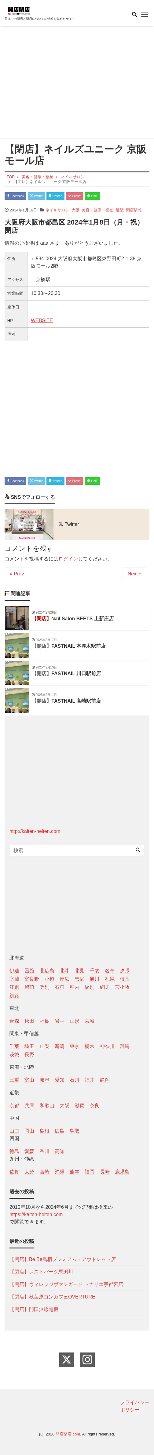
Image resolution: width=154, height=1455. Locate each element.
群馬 (125, 1046)
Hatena (55, 196)
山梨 (45, 1046)
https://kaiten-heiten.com (36, 1214)
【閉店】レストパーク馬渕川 (41, 1271)
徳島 (14, 1151)
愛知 (59, 1079)
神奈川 (107, 1046)
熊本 (74, 1171)
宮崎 (45, 1171)
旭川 (94, 978)
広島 (59, 1130)
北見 (79, 970)
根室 (125, 978)
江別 (14, 987)
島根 (45, 1130)
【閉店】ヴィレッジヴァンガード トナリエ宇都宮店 (66, 1284)
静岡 (105, 1079)
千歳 (94, 970)
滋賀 (79, 1105)
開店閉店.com (68, 1434)
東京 (74, 1046)
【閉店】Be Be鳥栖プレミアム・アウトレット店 (62, 1259)
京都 (14, 1105)
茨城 (14, 1054)
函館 (29, 970)
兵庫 (29, 1105)
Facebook (15, 196)
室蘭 (14, 978)
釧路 (14, 995)
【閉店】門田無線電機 (33, 1309)
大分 (29, 1171)
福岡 (89, 1171)
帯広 (64, 978)
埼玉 (29, 1046)
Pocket (74, 196)
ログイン (68, 558)
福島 (45, 1021)
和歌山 (47, 1105)
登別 (45, 987)
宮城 (89, 1021)
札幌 (110, 978)
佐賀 (14, 1171)
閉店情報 (134, 210)
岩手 (59, 1021)
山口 (14, 1130)
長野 (29, 1054)
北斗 (64, 970)
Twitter (36, 196)
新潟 (59, 1046)
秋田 (29, 1021)
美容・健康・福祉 (97, 210)
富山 (29, 1079)
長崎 (105, 1171)
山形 (74, 1021)
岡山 (29, 1130)
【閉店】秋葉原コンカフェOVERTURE (52, 1296)
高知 (59, 1151)
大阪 (75, 210)
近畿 (120, 210)
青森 (14, 1021)
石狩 (59, 987)
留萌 (29, 987)
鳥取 (74, 1130)
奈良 (94, 1105)
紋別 (89, 987)
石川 (74, 1079)
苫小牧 (122, 987)
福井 (89, 1079)
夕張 (125, 970)
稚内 (74, 987)
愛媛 (29, 1151)
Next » (135, 573)
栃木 (89, 1046)
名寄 (110, 970)
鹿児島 (122, 1171)
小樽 (49, 978)
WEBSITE (42, 320)
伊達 (14, 970)
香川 (45, 1151)
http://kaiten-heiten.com (34, 831)
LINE (92, 196)
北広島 (47, 970)
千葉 (14, 1046)
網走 (105, 987)
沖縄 (59, 1171)
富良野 (31, 978)
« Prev (17, 573)
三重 (14, 1079)
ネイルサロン (57, 210)
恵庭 (79, 978)
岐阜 (45, 1079)
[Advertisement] (77, 83)
